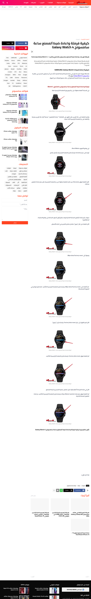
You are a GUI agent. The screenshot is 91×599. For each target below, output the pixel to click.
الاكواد (25, 179)
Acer (8, 83)
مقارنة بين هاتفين (12, 176)
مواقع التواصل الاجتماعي (14, 179)
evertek (12, 80)
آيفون (69, 7)
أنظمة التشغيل (23, 176)
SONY (25, 69)
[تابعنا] (4, 7)
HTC (15, 72)
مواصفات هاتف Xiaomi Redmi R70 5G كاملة (41, 589)
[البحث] (3, 2)
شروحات (26, 2)
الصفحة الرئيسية (85, 39)
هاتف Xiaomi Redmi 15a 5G (40, 596)
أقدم (33, 577)
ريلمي (16, 7)
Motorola (24, 63)
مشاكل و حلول (23, 171)
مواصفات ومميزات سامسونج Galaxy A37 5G (10, 103)
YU (13, 83)
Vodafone (18, 83)
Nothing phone (17, 86)
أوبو (59, 7)
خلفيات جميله (13, 171)
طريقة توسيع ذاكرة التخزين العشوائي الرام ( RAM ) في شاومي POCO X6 (60, 514)
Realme (7, 60)
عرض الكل (33, 495)
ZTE (21, 7)
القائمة (50, 2)
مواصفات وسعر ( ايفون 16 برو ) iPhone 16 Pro (9, 156)
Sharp (18, 80)
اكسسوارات (8, 185)
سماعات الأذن (10, 188)
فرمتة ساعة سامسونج (71, 486)
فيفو (55, 7)
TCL (7, 77)
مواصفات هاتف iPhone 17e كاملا (10, 132)
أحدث (87, 577)
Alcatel (12, 69)
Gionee (17, 77)
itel (9, 86)
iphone (6, 69)
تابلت (6, 171)
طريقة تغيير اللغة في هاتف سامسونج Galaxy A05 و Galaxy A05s (80, 514)
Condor (10, 72)
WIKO (14, 75)
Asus (9, 66)
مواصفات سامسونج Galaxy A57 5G (11, 95)
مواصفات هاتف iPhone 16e (10, 140)
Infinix (13, 63)
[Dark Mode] (7, 2)
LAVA (11, 77)
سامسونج (75, 7)
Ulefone (25, 80)
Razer (25, 83)
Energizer (7, 75)
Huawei (25, 60)
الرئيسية (71, 2)
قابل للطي (24, 185)
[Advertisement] (45, 23)
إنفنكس (40, 7)
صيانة (14, 191)
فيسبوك (8, 182)
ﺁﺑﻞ (18, 182)
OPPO (18, 60)
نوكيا (36, 7)
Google (25, 75)
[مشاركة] (32, 51)
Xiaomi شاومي (23, 57)
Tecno (21, 66)
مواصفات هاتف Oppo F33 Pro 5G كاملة (10, 589)
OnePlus (10, 7)
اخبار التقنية (24, 182)
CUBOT (25, 86)
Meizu (25, 72)
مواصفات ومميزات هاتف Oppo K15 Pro (11, 597)
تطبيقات (33, 2)
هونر (46, 7)
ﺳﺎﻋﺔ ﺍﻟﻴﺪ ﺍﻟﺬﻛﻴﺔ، (22, 174)
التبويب (42, 2)
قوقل (25, 7)
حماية (19, 191)
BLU (20, 72)
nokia (8, 63)
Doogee (6, 80)
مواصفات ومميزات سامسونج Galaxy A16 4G (10, 111)
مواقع (18, 188)
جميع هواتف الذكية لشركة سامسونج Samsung (11, 120)
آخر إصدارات (16, 185)
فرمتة (79, 486)
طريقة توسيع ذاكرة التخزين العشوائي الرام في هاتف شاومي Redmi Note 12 (40, 514)
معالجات (25, 188)
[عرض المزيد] (54, 490)
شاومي (64, 7)
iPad (19, 75)
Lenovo (15, 66)
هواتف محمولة (61, 2)
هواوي (50, 7)
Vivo (7, 57)
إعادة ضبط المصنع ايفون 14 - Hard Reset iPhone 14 (80, 534)
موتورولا (31, 7)
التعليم (25, 191)
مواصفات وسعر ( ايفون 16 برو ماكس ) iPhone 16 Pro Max (9, 148)
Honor (13, 60)
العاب (13, 182)
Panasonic (24, 77)
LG (26, 66)
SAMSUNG (14, 57)
